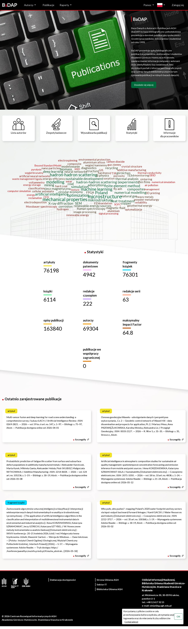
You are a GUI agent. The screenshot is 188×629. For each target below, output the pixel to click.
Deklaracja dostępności (63, 582)
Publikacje (48, 5)
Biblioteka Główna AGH (109, 592)
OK (178, 616)
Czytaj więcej (131, 621)
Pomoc (147, 5)
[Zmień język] (161, 5)
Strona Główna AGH (108, 582)
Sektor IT (102, 587)
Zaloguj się (178, 5)
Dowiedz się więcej (143, 84)
